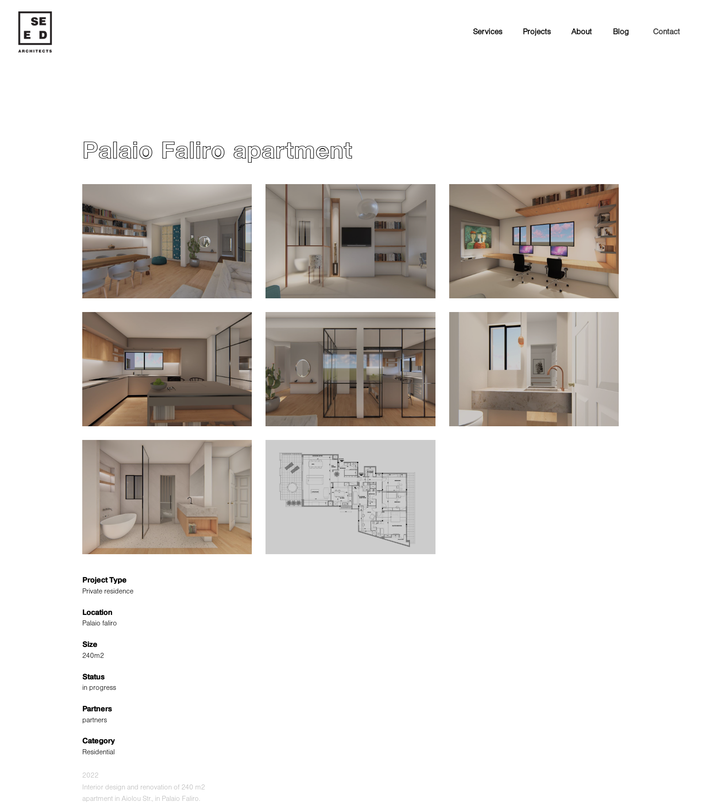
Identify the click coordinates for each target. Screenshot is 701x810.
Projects (537, 32)
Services (487, 32)
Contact (671, 32)
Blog (623, 32)
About (581, 32)
